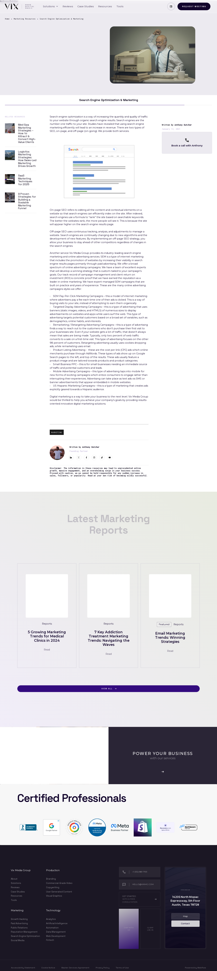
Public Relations (19, 927)
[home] (19, 6)
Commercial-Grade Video (59, 883)
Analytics (51, 919)
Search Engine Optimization (25, 936)
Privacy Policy (102, 967)
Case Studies (18, 891)
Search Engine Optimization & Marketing (61, 19)
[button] (50, 6)
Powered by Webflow (195, 967)
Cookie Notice (48, 967)
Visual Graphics (54, 895)
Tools (14, 900)
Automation (52, 927)
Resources (16, 896)
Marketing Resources (25, 19)
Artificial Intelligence (57, 923)
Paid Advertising (19, 923)
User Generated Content (59, 891)
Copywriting (52, 887)
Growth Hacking (19, 919)
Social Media (17, 940)
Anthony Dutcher (183, 125)
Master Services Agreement (75, 967)
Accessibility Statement (23, 967)
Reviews (15, 887)
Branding (51, 878)
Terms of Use (122, 967)
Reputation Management (24, 931)
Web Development (56, 936)
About (14, 879)
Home (7, 19)
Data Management (56, 931)
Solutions (16, 883)
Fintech (50, 940)
